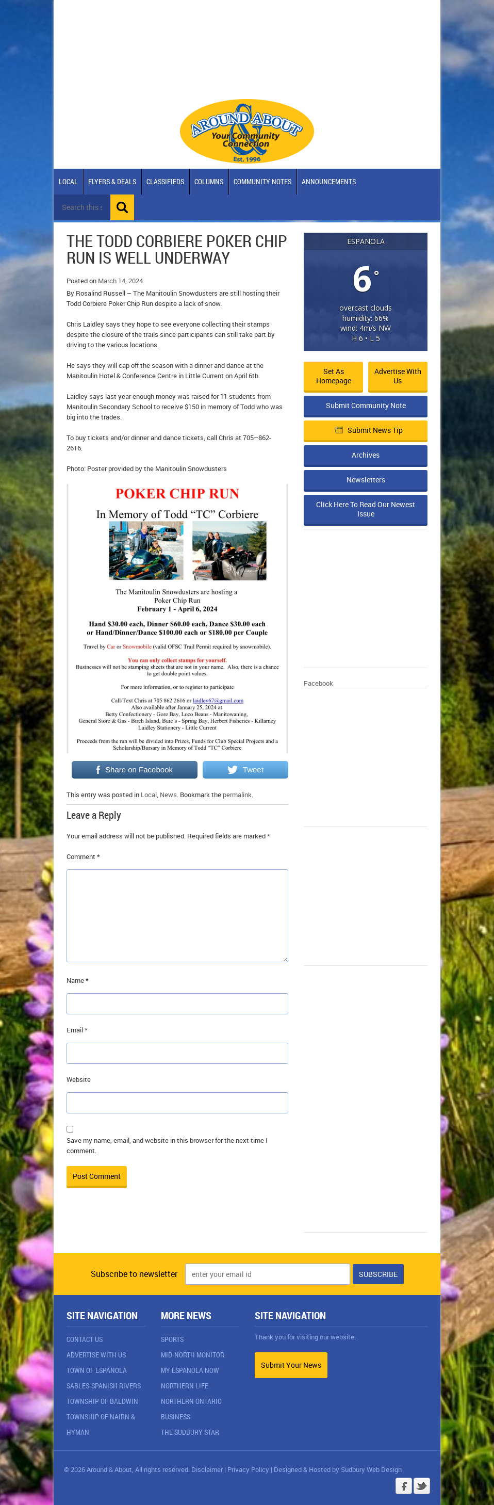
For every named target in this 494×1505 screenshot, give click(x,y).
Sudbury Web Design (371, 1469)
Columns (208, 181)
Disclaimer (207, 1469)
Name (78, 980)
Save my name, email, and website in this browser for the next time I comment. (167, 1145)
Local (68, 181)
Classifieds (165, 181)
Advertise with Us (397, 375)
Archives (366, 455)
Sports (172, 1339)
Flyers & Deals (112, 181)
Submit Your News (291, 1365)
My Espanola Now (190, 1370)
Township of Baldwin (102, 1401)
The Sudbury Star (190, 1432)
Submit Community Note (366, 405)
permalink (237, 794)
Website (79, 1079)
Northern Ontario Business (191, 1408)
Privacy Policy (248, 1469)
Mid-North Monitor (192, 1355)
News (168, 794)
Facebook (318, 683)
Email (77, 1029)
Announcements (329, 181)
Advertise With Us (96, 1355)
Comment (83, 856)
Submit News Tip (369, 430)
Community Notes (262, 181)
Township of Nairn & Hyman (101, 1424)
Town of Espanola (97, 1370)
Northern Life (184, 1385)
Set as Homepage (333, 375)
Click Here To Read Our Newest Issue (365, 509)
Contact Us (85, 1339)
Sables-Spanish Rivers (104, 1385)
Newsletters (366, 479)
